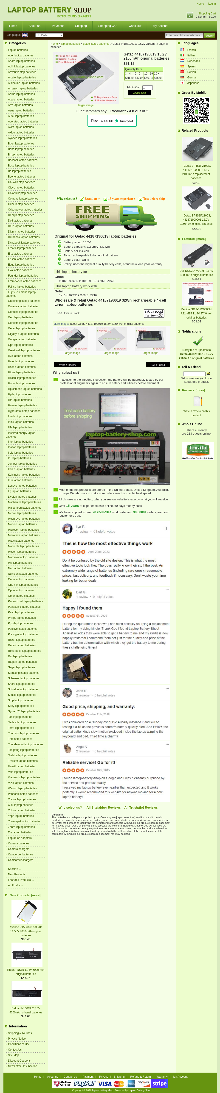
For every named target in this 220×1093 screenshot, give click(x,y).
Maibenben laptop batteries (24, 507)
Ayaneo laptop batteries (22, 138)
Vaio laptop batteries (20, 772)
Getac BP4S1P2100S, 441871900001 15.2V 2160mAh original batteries (196, 219)
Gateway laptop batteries (23, 306)
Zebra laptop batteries (21, 827)
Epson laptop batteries (21, 259)
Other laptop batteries (21, 595)
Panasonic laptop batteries (24, 606)
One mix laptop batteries (23, 584)
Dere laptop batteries (21, 226)
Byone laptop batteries (21, 176)
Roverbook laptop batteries (24, 650)
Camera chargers (18, 849)
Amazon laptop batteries (23, 88)
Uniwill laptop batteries (22, 766)
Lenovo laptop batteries (22, 485)
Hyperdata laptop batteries (24, 411)
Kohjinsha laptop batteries (24, 474)
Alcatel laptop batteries (22, 77)
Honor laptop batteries (21, 383)
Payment (58, 26)
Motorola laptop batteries (23, 557)
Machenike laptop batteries (24, 502)
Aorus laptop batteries (21, 94)
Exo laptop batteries (20, 270)
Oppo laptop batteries (21, 590)
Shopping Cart (207, 13)
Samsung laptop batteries (23, 672)
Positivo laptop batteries (22, 628)
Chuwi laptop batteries (21, 182)
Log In (212, 3)
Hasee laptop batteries (22, 367)
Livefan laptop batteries (22, 496)
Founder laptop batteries (23, 275)
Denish (191, 72)
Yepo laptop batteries (21, 816)
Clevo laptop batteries (21, 187)
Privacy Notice (17, 1038)
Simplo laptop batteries (22, 694)
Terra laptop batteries (21, 728)
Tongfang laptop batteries (23, 750)
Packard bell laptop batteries (25, 601)
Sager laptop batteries (21, 667)
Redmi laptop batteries (22, 645)
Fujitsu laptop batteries (22, 286)
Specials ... (15, 869)
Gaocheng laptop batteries (24, 300)
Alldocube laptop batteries (24, 83)
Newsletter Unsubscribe (22, 1066)
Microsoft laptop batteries (23, 529)
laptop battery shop (102, 1090)
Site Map (13, 1055)
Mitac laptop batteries (21, 540)
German (192, 77)
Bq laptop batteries (19, 171)
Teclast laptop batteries (22, 722)
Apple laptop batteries (21, 99)
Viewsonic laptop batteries (24, 777)
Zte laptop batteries (20, 832)
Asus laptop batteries (21, 110)
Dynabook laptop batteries (24, 242)
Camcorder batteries (20, 854)
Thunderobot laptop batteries (25, 744)
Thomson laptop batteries (23, 733)
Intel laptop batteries (20, 441)
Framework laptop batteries (24, 281)
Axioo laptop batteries (21, 132)
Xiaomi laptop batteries (22, 799)
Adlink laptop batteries (21, 66)
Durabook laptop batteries (23, 237)
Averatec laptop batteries (23, 121)
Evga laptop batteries (21, 264)
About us (34, 26)
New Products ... (18, 874)
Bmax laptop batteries (21, 154)
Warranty (162, 1076)
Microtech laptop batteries (23, 535)
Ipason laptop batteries (22, 447)
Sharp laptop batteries (21, 683)
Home (200, 3)
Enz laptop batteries (20, 253)
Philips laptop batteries (22, 617)
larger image (72, 352)
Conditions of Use (19, 1044)
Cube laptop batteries (21, 204)
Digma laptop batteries (22, 231)
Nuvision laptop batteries (23, 573)
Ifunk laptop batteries (21, 422)
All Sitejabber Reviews (103, 807)
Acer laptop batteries (20, 55)
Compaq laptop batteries (23, 198)
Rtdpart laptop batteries (22, 661)
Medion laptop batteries (22, 524)
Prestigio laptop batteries (23, 634)
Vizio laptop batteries (21, 783)
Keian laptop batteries (21, 469)
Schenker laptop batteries (23, 678)
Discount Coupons (19, 1060)
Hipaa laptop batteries (21, 372)
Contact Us (15, 1049)
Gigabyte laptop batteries (23, 334)
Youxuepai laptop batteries (24, 821)
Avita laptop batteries (21, 127)
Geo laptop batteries (20, 317)
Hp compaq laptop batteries (25, 389)
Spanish (192, 66)
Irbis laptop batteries (20, 452)
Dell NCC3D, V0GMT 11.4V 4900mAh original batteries (197, 271)
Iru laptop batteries (19, 458)
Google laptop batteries (22, 339)
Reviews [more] (193, 390)
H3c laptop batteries (20, 356)
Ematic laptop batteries (22, 248)
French (191, 50)
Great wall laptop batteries (24, 350)
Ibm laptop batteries (20, 416)
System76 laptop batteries (24, 711)
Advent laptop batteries (22, 72)
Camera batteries (18, 843)
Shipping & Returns (20, 1033)
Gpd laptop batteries (20, 345)
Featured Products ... (21, 880)
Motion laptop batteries (22, 551)
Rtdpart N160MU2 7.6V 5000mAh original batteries (25, 1008)
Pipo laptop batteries (20, 623)
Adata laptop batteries (21, 61)
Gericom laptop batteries (23, 323)
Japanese (193, 83)
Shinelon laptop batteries (23, 689)
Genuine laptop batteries (23, 311)
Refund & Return (140, 1076)
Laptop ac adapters (20, 838)
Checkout (135, 26)
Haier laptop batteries (21, 361)
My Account (160, 26)
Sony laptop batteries (21, 705)
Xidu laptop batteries (20, 805)
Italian (191, 55)
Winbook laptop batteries (23, 794)
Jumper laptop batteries (22, 463)
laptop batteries (70, 43)
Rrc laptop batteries (20, 656)
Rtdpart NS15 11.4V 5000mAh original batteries (25, 970)
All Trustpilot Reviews (141, 807)
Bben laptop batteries (21, 143)
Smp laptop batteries (20, 700)
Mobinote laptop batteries (23, 546)
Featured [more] (194, 239)
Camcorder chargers (20, 860)
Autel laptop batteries (21, 116)
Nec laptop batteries (20, 568)
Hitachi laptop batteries (22, 378)
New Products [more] (25, 895)
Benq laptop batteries (21, 149)
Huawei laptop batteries (22, 405)
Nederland (193, 61)
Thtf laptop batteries (20, 739)
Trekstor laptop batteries (23, 761)
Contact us (70, 1076)
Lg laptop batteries (19, 491)
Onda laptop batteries (21, 579)
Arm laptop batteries (20, 105)
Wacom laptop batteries (22, 788)
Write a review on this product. (196, 411)
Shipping (81, 26)
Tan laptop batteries (20, 716)
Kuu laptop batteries (20, 480)
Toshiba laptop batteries (22, 755)
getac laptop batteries (96, 43)
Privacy (103, 1076)
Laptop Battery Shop (139, 1090)
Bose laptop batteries (21, 165)
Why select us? (70, 807)
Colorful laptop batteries (22, 193)
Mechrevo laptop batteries (24, 518)
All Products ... (17, 885)
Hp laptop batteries (19, 394)
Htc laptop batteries (20, 400)
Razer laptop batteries (21, 639)
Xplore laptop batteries (22, 810)
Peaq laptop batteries (21, 612)
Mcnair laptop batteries (22, 513)
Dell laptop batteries (20, 220)
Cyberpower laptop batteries (25, 209)
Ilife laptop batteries (20, 427)
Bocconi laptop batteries (22, 160)
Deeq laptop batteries (21, 215)
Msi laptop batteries (20, 562)
